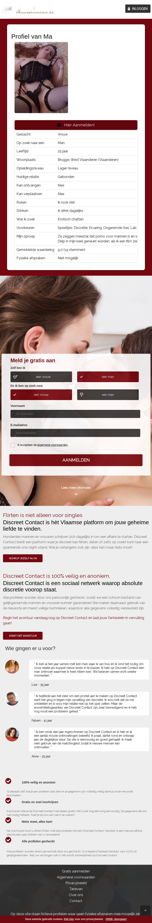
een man (108, 377)
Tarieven (76, 889)
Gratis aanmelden (76, 871)
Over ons (76, 895)
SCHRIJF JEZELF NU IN (23, 558)
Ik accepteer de (42, 445)
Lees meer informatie (76, 487)
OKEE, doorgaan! (116, 919)
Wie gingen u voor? (76, 321)
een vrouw (43, 377)
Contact (75, 901)
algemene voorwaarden (52, 445)
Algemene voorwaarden (76, 877)
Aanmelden (75, 460)
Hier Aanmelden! (76, 125)
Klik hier (69, 919)
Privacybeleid (76, 883)
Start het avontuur (23, 635)
